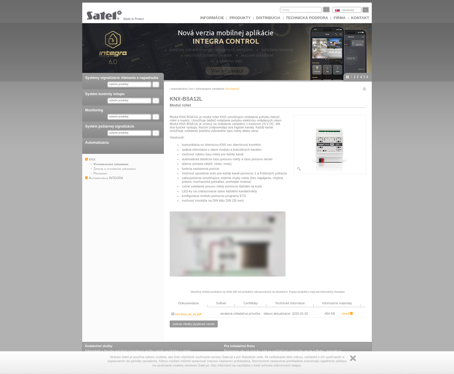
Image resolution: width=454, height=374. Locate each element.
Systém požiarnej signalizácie (109, 126)
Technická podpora (307, 18)
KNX (191, 88)
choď (347, 313)
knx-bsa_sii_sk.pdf (186, 314)
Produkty (240, 18)
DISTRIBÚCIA (268, 18)
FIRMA (339, 18)
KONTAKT (360, 18)
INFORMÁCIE (212, 18)
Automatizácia (97, 143)
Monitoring (94, 110)
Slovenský (348, 10)
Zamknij (353, 358)
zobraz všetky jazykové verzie (194, 324)
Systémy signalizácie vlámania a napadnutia (121, 78)
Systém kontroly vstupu (105, 94)
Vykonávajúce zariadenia (210, 88)
